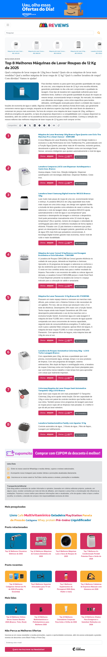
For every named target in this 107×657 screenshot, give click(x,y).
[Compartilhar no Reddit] (49, 125)
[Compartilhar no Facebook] (25, 125)
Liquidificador (81, 520)
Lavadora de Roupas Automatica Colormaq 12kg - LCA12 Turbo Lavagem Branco (63, 351)
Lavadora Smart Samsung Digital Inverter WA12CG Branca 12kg (64, 194)
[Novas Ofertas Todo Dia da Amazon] (53, 9)
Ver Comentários (81, 157)
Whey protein (46, 520)
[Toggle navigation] (8, 25)
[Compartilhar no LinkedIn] (35, 125)
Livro (13, 515)
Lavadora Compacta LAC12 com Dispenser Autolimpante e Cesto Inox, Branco (64, 167)
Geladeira (58, 515)
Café (21, 515)
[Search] (49, 33)
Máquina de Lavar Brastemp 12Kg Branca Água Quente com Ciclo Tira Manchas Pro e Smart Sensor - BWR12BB (69, 135)
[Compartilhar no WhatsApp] (20, 125)
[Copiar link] (59, 125)
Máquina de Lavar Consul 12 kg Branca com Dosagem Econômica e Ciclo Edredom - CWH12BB (62, 254)
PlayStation (74, 515)
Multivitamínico (37, 515)
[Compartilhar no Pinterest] (44, 125)
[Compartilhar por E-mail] (54, 125)
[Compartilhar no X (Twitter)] (30, 125)
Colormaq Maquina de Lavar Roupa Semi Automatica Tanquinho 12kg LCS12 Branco (62, 389)
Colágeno (31, 520)
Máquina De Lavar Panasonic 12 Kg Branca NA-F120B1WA (63, 296)
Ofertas (47, 156)
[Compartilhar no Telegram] (39, 125)
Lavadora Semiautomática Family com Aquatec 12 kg (62, 423)
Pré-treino (63, 520)
